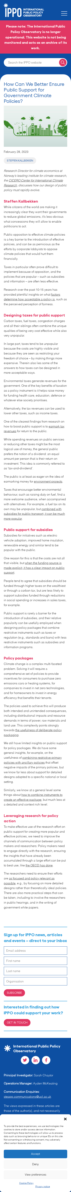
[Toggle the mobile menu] (64, 13)
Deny (35, 1164)
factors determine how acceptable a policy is (32, 297)
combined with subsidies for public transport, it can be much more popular (34, 514)
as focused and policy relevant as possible (29, 881)
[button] (65, 1119)
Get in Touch (17, 1022)
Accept (35, 1154)
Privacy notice (42, 1187)
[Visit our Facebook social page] (46, 1060)
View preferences (35, 1174)
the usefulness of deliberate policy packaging (33, 733)
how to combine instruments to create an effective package (33, 798)
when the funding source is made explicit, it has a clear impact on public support (34, 568)
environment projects (48, 481)
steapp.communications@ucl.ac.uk (27, 1096)
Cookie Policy (26, 1183)
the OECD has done (39, 865)
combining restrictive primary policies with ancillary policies (33, 760)
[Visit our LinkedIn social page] (35, 1060)
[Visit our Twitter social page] (25, 1060)
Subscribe (14, 992)
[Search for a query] (62, 62)
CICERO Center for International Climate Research (33, 183)
